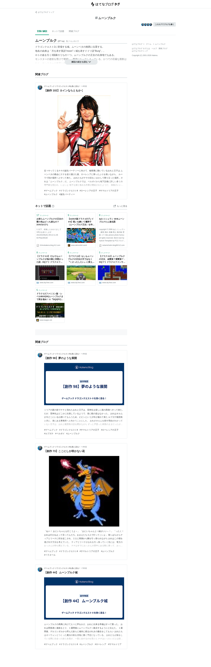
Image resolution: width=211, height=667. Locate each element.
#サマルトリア (114, 644)
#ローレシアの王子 (88, 190)
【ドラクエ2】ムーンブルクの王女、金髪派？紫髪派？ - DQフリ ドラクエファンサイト (112, 259)
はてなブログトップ (140, 51)
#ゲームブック (51, 190)
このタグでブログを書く (164, 24)
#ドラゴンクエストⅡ (68, 190)
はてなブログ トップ (44, 12)
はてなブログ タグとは (141, 48)
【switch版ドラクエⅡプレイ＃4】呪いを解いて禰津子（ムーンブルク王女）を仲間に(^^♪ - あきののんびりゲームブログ (81, 222)
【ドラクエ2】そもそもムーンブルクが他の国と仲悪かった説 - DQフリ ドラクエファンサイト (49, 259)
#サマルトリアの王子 (109, 190)
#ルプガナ (48, 433)
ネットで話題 (58, 31)
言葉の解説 (42, 31)
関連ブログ (74, 31)
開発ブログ (163, 48)
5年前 (84, 568)
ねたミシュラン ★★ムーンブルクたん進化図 (111, 220)
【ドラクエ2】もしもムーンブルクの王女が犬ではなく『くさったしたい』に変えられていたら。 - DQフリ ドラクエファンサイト (81, 259)
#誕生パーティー (67, 194)
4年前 (84, 86)
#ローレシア (100, 644)
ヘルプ (154, 48)
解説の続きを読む (81, 62)
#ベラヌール (50, 555)
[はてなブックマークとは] (53, 206)
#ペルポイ (60, 433)
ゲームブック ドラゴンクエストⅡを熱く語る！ (62, 86)
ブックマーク (42, 215)
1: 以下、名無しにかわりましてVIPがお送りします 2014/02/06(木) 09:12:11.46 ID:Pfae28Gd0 (48, 233)
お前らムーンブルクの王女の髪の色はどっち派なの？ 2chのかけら (49, 222)
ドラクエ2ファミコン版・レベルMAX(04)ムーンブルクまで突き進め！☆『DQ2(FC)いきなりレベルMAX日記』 (49, 296)
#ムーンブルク (51, 194)
